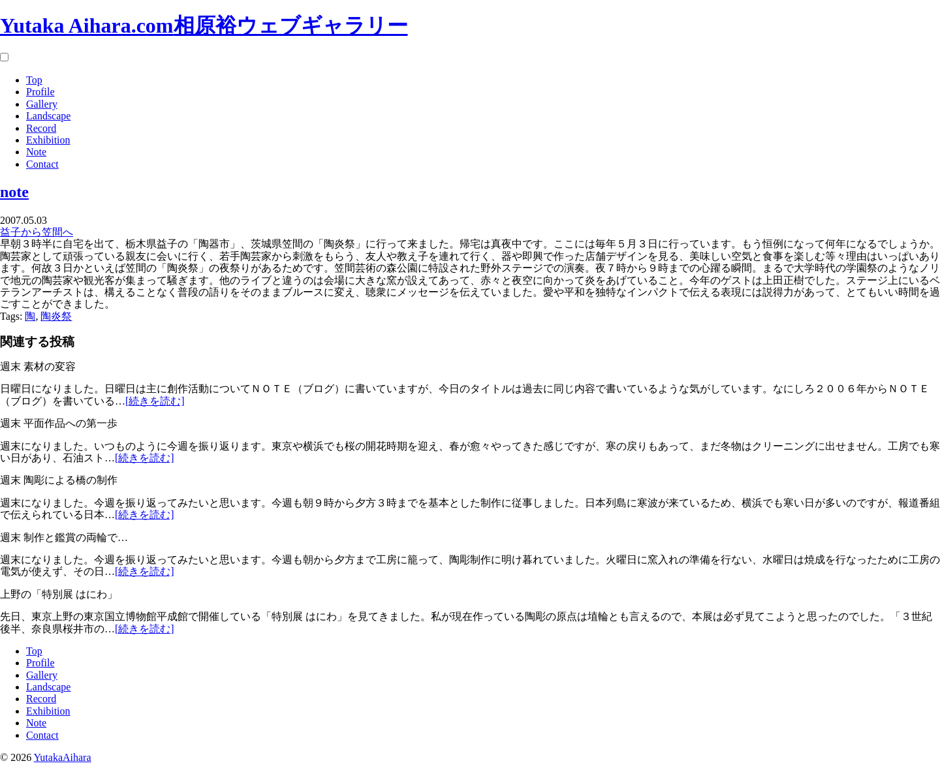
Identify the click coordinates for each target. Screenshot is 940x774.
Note (36, 151)
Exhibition (48, 140)
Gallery (41, 104)
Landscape (48, 115)
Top (34, 79)
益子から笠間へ (36, 232)
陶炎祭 (56, 316)
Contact (42, 164)
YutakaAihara (62, 757)
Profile (40, 91)
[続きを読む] (155, 401)
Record (41, 128)
